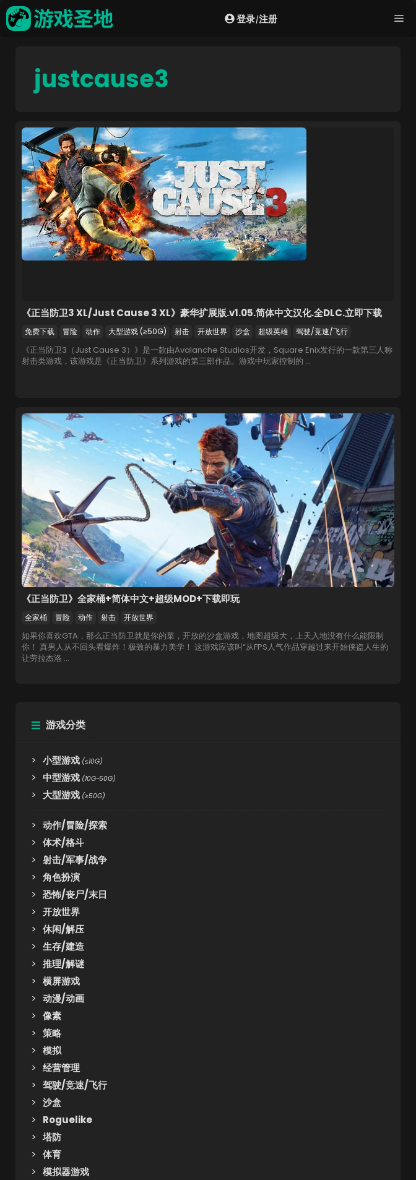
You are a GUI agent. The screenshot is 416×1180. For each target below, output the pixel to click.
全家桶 (36, 617)
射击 (182, 331)
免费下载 (39, 331)
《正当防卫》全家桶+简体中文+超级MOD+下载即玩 (131, 598)
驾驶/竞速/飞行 (322, 331)
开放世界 (212, 331)
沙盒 (242, 331)
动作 (92, 331)
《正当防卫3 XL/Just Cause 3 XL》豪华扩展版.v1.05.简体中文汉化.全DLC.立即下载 (202, 312)
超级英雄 (273, 331)
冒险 (70, 331)
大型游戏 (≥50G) (137, 331)
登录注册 (251, 19)
